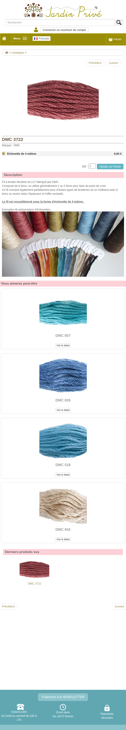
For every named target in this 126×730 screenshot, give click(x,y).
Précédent (95, 62)
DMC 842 (62, 530)
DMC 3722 (34, 571)
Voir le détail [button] (63, 345)
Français (41, 39)
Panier (115, 39)
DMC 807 (62, 336)
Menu (21, 39)
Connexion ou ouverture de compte (64, 30)
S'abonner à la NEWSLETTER (63, 697)
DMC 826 (62, 400)
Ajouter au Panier (110, 166)
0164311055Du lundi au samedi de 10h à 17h (19, 715)
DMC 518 (62, 465)
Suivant (113, 62)
